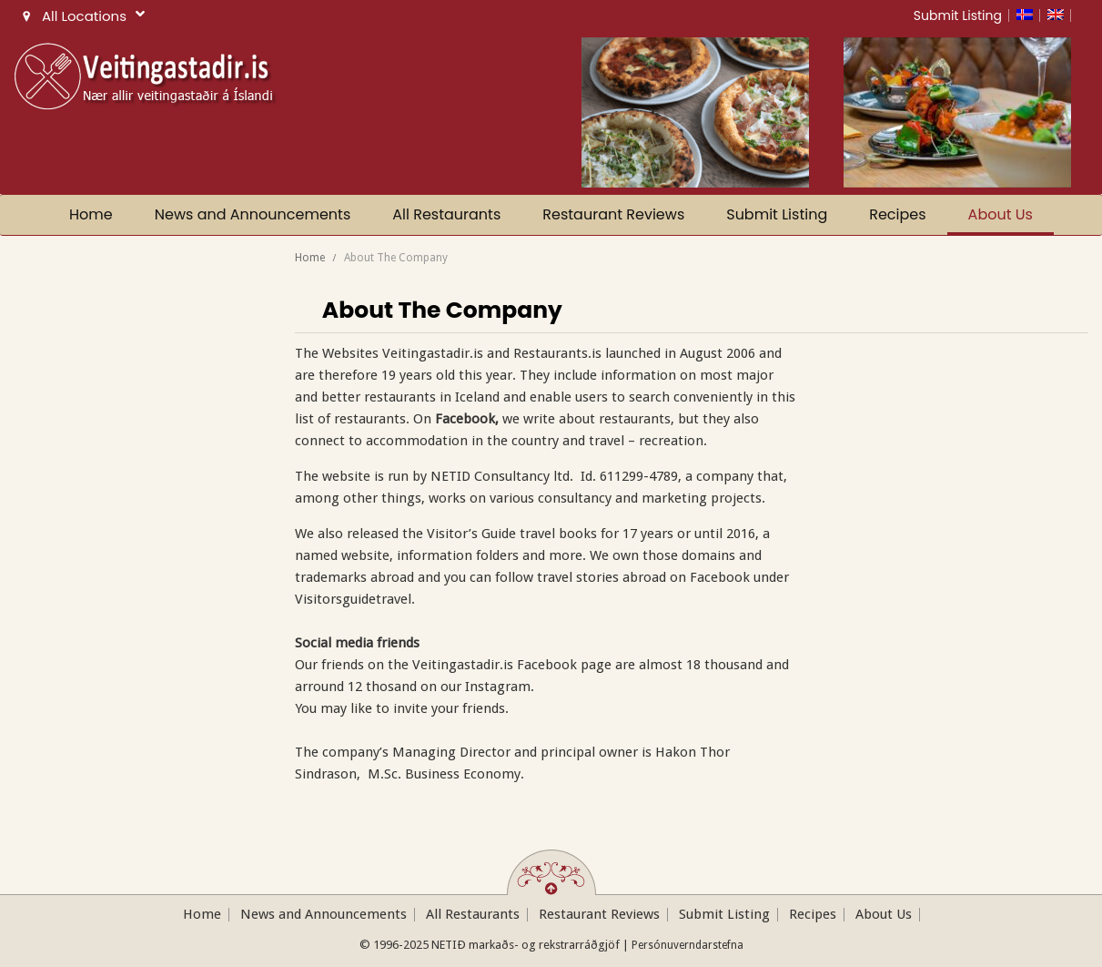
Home (91, 214)
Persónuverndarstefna (687, 945)
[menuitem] (1028, 15)
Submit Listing (958, 15)
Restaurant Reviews (613, 214)
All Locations (81, 15)
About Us (1000, 214)
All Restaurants (446, 214)
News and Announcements (253, 214)
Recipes (897, 214)
